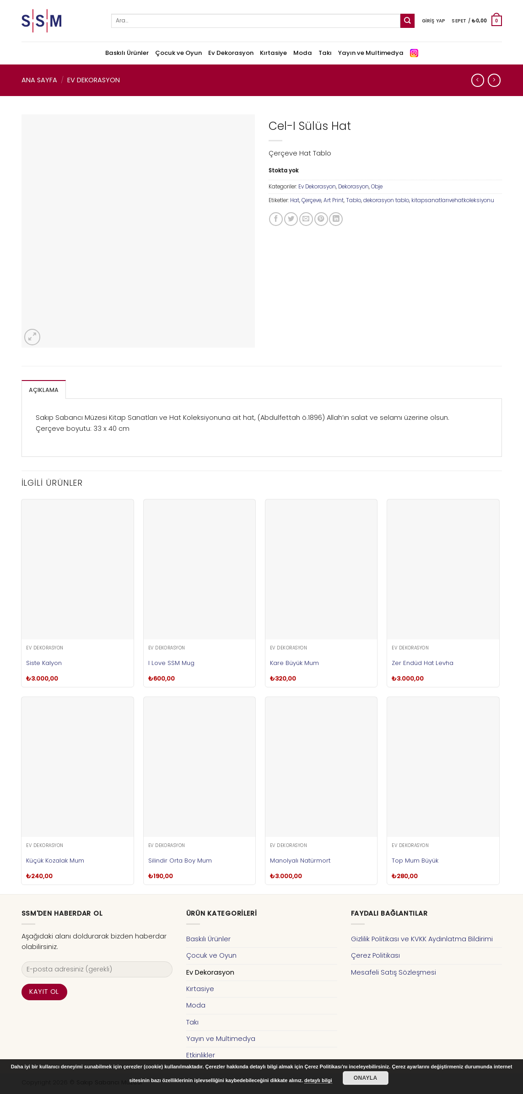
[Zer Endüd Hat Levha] (443, 569)
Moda (302, 52)
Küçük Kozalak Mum (55, 860)
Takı (325, 52)
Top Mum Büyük (415, 860)
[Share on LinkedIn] (336, 219)
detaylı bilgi (318, 1080)
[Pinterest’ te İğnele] (321, 219)
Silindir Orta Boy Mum (180, 860)
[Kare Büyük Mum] (321, 569)
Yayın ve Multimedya (371, 52)
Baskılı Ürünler (127, 52)
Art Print (334, 200)
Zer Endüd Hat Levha (422, 662)
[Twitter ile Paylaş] (291, 219)
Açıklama (42, 389)
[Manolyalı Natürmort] (321, 767)
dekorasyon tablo (386, 200)
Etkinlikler (200, 1054)
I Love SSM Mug (171, 662)
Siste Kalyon (44, 662)
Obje (377, 186)
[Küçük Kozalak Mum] (78, 767)
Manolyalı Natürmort (300, 860)
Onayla (365, 1078)
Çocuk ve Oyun (178, 52)
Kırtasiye (273, 52)
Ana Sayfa (39, 80)
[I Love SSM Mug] (200, 569)
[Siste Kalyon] (78, 569)
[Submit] (407, 21)
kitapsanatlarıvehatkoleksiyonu (452, 200)
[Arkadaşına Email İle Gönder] (306, 219)
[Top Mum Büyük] (443, 767)
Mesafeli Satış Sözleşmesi (393, 971)
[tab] (43, 389)
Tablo (353, 200)
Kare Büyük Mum (294, 662)
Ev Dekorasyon (230, 52)
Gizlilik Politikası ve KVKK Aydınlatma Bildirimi (422, 938)
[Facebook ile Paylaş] (276, 219)
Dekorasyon (353, 186)
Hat (294, 200)
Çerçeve (311, 200)
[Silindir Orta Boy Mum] (200, 767)
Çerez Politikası (375, 955)
